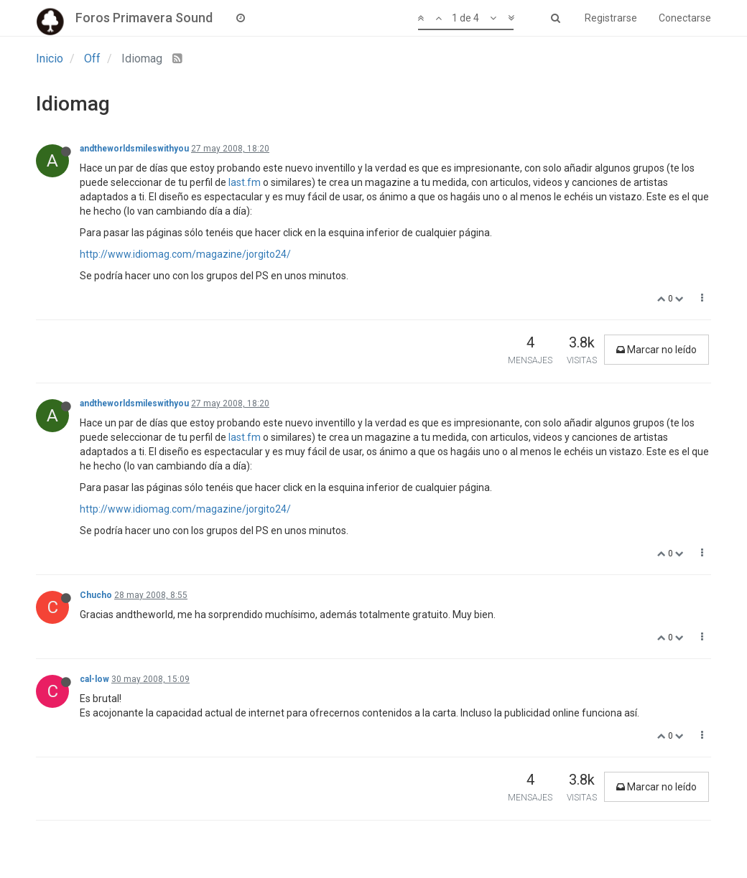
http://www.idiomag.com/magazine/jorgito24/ (185, 254)
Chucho (96, 595)
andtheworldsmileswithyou (134, 149)
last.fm (244, 182)
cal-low (94, 679)
